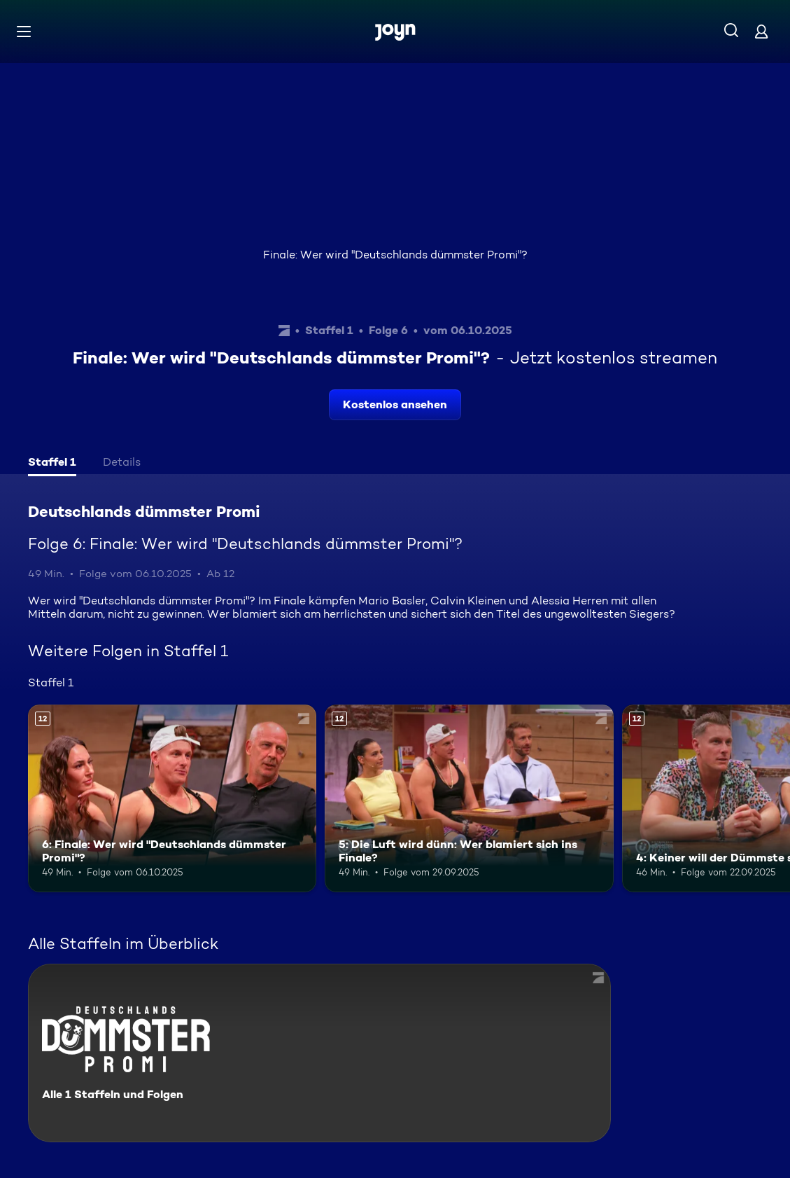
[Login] (761, 31)
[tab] (52, 463)
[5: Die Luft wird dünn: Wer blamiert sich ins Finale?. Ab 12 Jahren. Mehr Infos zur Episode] (469, 798)
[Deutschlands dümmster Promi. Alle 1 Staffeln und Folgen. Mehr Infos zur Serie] (319, 1053)
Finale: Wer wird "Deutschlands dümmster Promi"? (395, 254)
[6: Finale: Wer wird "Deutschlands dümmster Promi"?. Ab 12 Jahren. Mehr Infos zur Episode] (172, 798)
